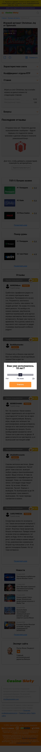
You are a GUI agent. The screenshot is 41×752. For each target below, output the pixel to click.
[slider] (20, 374)
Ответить (20, 384)
